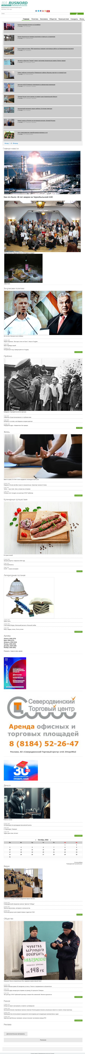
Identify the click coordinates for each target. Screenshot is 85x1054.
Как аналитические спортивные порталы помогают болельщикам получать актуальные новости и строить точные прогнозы (38, 1010)
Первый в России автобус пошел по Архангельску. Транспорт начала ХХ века (25, 485)
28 (54, 854)
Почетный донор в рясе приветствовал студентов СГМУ (19, 912)
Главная (26, 19)
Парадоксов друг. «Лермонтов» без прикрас (16, 425)
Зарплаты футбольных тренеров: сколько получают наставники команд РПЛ (25, 1018)
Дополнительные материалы (16, 1034)
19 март (5, 567)
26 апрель (5, 1008)
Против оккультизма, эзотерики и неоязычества (17, 908)
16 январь (5, 424)
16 (76, 849)
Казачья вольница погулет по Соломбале (29, 24)
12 (32, 849)
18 (21, 852)
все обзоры (79, 427)
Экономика (44, 19)
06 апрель (5, 340)
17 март (5, 491)
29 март (5, 989)
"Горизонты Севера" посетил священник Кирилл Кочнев (19, 898)
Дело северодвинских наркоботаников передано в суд (33, 132)
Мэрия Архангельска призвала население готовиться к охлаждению (36, 36)
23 (76, 852)
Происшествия (63, 19)
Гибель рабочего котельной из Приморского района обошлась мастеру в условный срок (42, 72)
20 (43, 852)
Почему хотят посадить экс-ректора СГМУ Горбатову (18, 493)
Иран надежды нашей (10, 345)
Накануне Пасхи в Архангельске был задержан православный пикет (23, 981)
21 (54, 852)
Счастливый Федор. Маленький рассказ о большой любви (20, 625)
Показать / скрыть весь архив (13, 651)
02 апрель (5, 623)
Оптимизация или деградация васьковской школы (18, 825)
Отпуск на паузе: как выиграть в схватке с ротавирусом (19, 1006)
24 (10, 854)
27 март (5, 563)
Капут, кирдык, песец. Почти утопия (13, 629)
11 (21, 849)
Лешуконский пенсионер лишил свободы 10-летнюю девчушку (35, 108)
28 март (5, 827)
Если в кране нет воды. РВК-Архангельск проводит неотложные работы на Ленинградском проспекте (46, 48)
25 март (5, 344)
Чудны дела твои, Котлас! (11, 833)
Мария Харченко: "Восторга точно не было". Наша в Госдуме (21, 341)
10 (10, 849)
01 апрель (5, 559)
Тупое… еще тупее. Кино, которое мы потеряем (17, 489)
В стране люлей (8, 555)
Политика (34, 19)
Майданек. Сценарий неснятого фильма (15, 412)
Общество (53, 19)
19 (32, 852)
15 (65, 849)
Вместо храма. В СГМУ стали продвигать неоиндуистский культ (21, 479)
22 (65, 852)
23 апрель (5, 910)
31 (10, 857)
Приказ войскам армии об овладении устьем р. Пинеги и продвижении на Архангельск (28, 986)
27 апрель (5, 1004)
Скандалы (74, 19)
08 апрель (5, 483)
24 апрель (5, 619)
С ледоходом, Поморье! (10, 829)
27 (43, 854)
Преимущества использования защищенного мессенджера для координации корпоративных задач (31, 1014)
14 (54, 849)
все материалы (78, 351)
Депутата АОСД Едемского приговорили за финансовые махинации (36, 84)
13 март (5, 831)
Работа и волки (8, 819)
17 (10, 852)
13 (43, 849)
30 (76, 854)
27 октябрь (20, 26)
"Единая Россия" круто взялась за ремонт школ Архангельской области (37, 96)
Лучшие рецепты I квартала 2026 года (14, 560)
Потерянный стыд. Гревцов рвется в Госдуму (16, 349)
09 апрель (5, 823)
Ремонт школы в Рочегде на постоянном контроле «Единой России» (36, 120)
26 (32, 854)
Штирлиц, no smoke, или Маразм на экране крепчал (18, 421)
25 (21, 854)
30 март (5, 487)
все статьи (79, 571)
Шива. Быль (7, 621)
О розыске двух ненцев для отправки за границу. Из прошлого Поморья (23, 990)
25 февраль (6, 348)
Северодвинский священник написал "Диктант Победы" (19, 904)
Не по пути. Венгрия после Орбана (13, 336)
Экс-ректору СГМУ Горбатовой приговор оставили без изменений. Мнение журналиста (28, 994)
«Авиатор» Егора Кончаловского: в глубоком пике (17, 417)
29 (65, 854)
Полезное (43, 1040)
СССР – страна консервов (11, 569)
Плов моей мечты (9, 564)
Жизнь (82, 19)
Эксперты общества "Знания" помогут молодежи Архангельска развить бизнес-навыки (42, 60)
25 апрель (5, 902)
